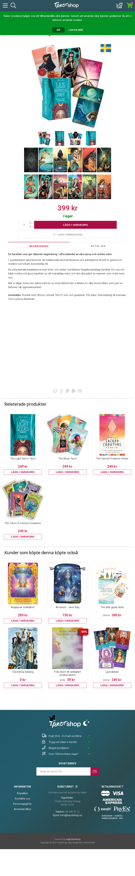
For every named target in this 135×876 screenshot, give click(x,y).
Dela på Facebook (61, 391)
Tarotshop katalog (22, 671)
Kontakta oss (22, 798)
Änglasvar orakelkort (23, 607)
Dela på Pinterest (67, 391)
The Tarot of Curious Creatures (23, 523)
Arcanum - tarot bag (67, 607)
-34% (84, 631)
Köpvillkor (22, 793)
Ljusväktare (112, 671)
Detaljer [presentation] (98, 246)
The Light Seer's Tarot (23, 458)
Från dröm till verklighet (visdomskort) (67, 673)
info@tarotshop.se (71, 815)
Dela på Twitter (55, 391)
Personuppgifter (22, 803)
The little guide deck (112, 607)
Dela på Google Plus (74, 391)
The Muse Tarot (67, 458)
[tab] (39, 246)
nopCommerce (73, 839)
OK (58, 29)
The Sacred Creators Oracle (112, 458)
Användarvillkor (22, 809)
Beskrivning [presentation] (39, 246)
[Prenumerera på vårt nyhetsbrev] (63, 771)
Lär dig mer (76, 30)
